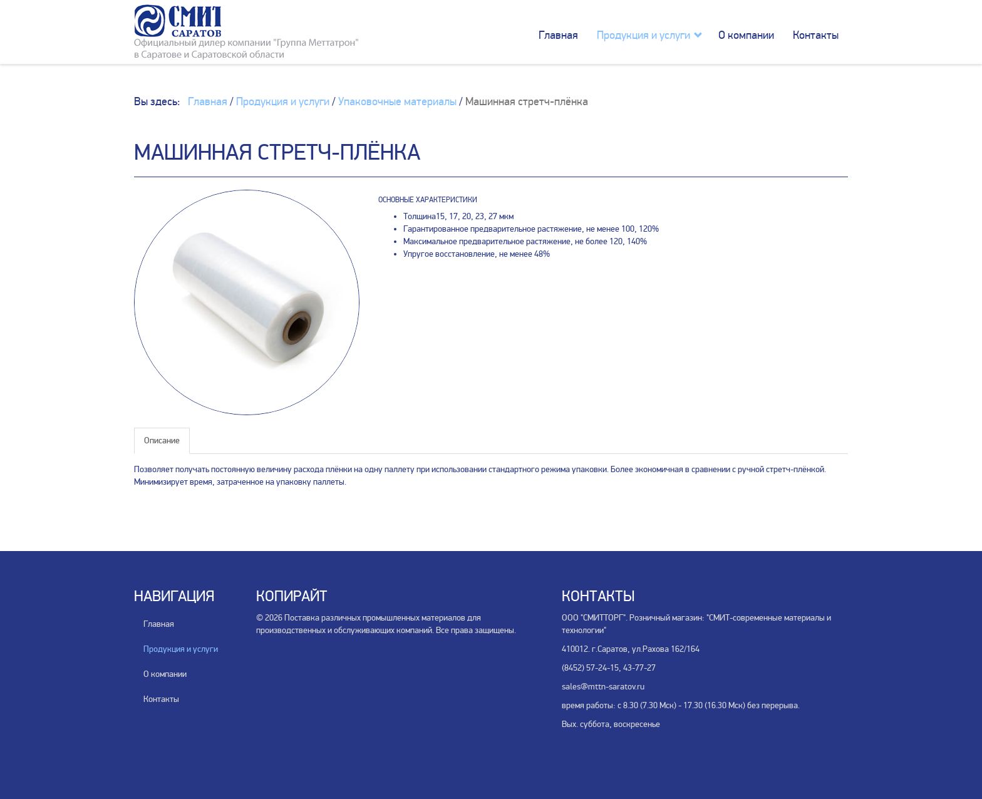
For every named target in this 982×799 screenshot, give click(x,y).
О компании (746, 35)
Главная (558, 35)
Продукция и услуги (643, 35)
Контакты (816, 35)
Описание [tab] (162, 440)
